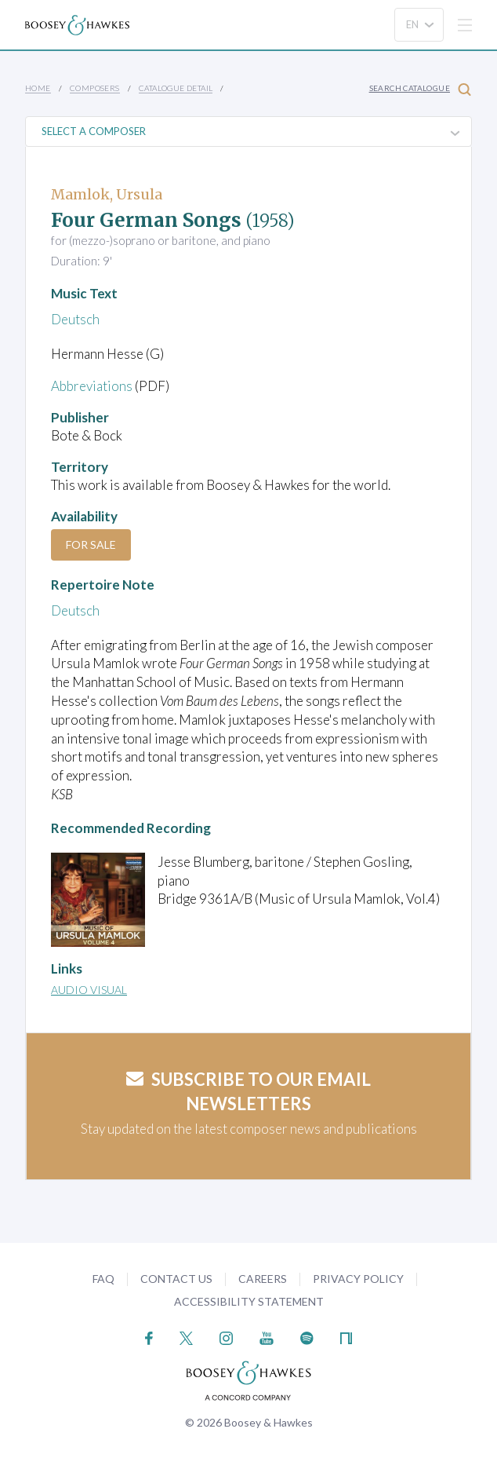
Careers (262, 1278)
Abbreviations (91, 386)
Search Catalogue (420, 89)
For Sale (91, 544)
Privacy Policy (358, 1278)
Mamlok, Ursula (106, 194)
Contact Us (176, 1278)
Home (38, 88)
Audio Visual (89, 989)
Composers (95, 88)
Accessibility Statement (249, 1301)
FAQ (103, 1278)
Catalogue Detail (175, 88)
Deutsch (75, 319)
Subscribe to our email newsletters (248, 1091)
